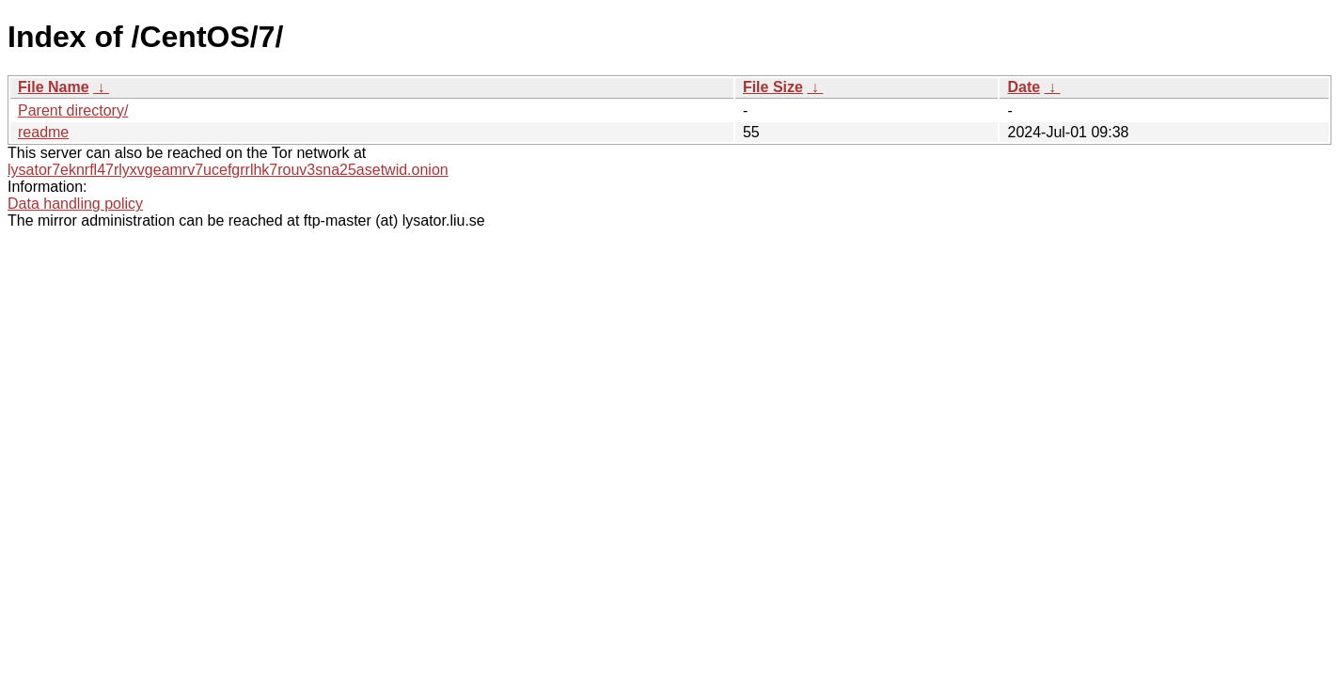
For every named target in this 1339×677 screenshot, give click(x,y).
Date (1023, 87)
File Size (773, 87)
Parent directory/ (73, 110)
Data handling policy (75, 204)
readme (43, 132)
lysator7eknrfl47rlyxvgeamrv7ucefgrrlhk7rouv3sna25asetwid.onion (228, 170)
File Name (53, 87)
